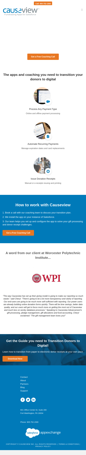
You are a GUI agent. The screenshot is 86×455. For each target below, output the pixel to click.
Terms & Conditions (69, 444)
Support (24, 391)
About (23, 380)
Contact (24, 377)
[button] (43, 57)
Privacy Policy (43, 446)
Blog (22, 387)
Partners (24, 384)
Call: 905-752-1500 (43, 4)
